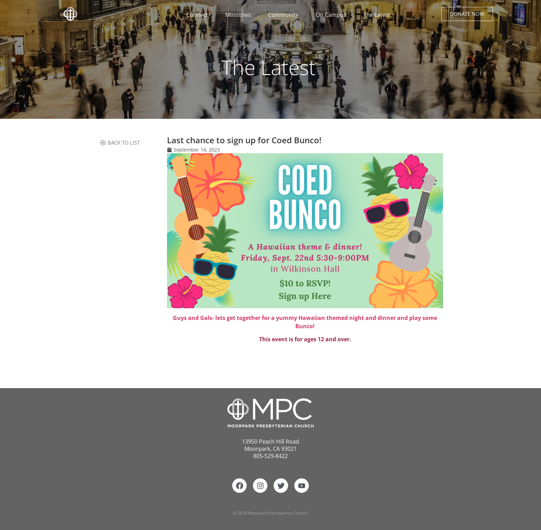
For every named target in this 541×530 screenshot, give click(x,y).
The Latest (376, 15)
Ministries (239, 15)
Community (285, 15)
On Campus (333, 15)
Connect (199, 15)
